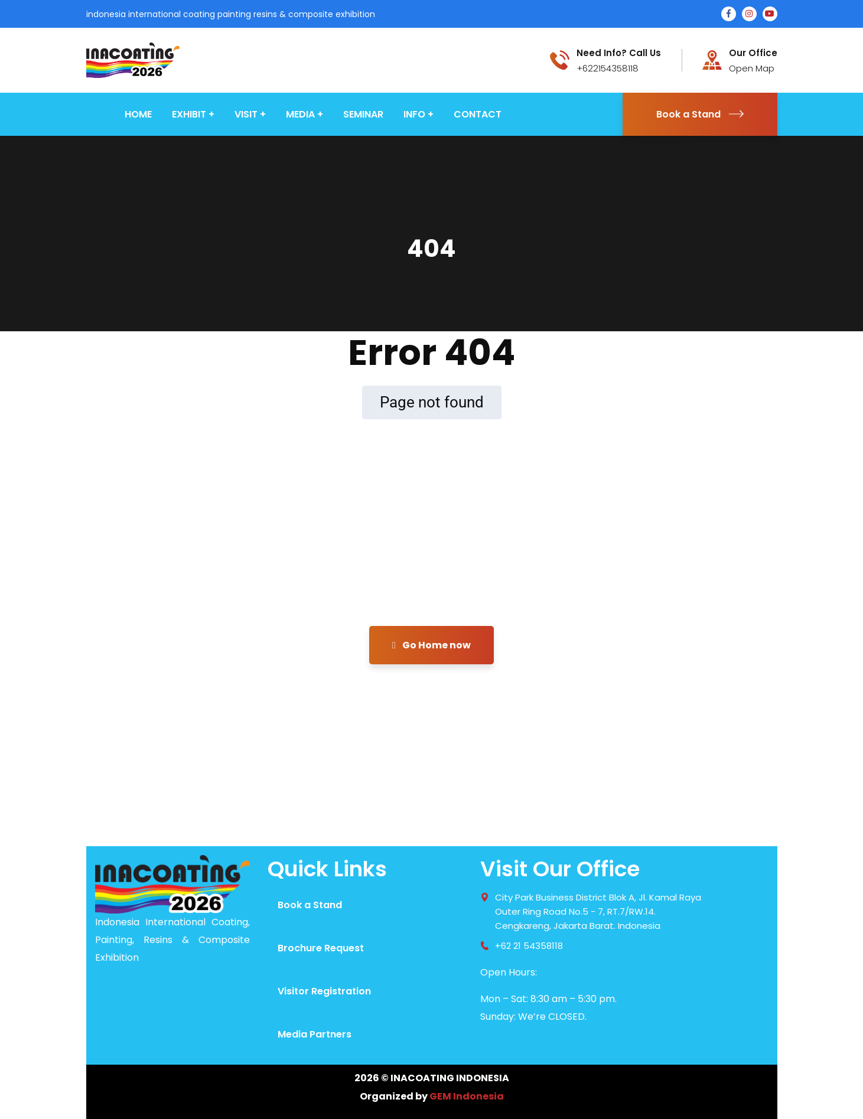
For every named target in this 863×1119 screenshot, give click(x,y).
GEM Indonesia (466, 1096)
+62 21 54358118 (529, 945)
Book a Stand (700, 114)
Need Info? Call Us (619, 53)
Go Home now (431, 645)
